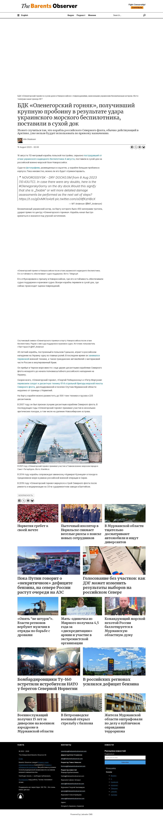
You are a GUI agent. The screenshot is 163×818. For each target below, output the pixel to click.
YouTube (114, 795)
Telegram (114, 788)
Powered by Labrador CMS (81, 814)
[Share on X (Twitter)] (136, 147)
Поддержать (23, 780)
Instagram (114, 785)
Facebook (114, 782)
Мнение (92, 15)
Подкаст (81, 15)
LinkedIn (114, 791)
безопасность (26, 495)
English (24, 15)
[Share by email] (139, 147)
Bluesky (113, 776)
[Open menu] (18, 15)
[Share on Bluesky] (143, 147)
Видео (71, 15)
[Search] (144, 15)
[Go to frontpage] (49, 6)
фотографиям (33, 168)
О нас (21, 759)
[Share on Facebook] (132, 147)
